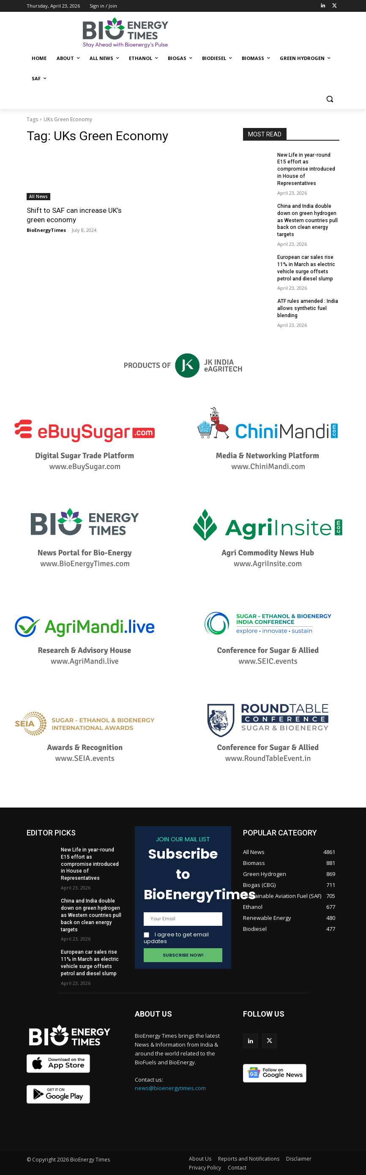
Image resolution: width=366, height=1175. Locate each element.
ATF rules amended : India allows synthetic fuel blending (307, 308)
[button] (329, 99)
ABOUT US (153, 1013)
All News (38, 196)
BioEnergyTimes (46, 230)
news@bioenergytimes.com (170, 1087)
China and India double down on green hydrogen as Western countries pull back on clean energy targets (307, 220)
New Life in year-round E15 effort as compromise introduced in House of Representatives (305, 169)
